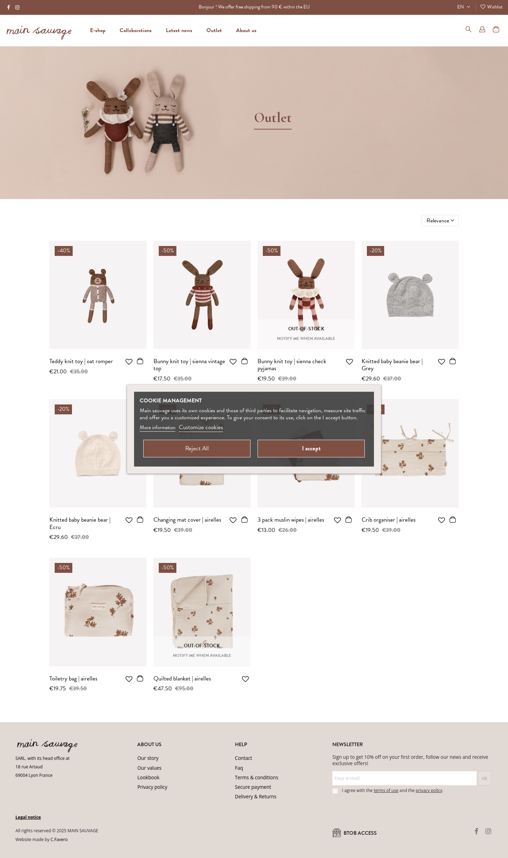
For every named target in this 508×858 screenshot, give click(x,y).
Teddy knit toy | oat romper (81, 361)
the (425, 790)
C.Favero (58, 839)
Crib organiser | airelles (389, 519)
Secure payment (253, 787)
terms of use (386, 790)
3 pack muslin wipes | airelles (291, 519)
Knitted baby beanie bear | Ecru (79, 523)
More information (157, 427)
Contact (243, 758)
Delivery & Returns (256, 796)
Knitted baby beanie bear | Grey (392, 365)
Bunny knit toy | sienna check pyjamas (292, 365)
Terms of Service (143, 848)
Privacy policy (152, 787)
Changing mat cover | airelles (187, 519)
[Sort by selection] (440, 220)
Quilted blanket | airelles (182, 678)
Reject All (197, 448)
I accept (311, 448)
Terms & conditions (256, 777)
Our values (149, 767)
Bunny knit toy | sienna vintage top (189, 365)
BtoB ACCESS (354, 832)
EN (464, 7)
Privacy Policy (112, 848)
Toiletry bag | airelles (73, 678)
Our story (147, 758)
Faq (239, 767)
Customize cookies (201, 427)
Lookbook (148, 777)
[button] (246, 30)
